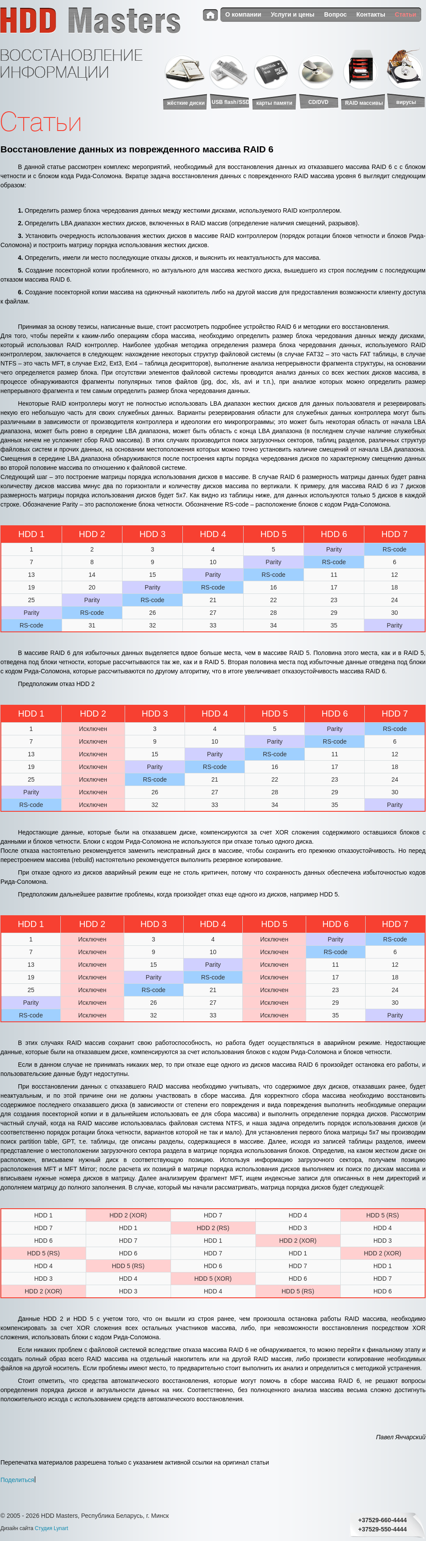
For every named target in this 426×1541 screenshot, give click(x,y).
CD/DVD (318, 102)
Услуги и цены (292, 14)
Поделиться (17, 1479)
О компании (243, 14)
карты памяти (274, 103)
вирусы (406, 102)
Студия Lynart (51, 1528)
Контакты (370, 14)
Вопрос (335, 14)
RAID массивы (364, 103)
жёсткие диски (186, 103)
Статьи (405, 14)
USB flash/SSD (231, 102)
